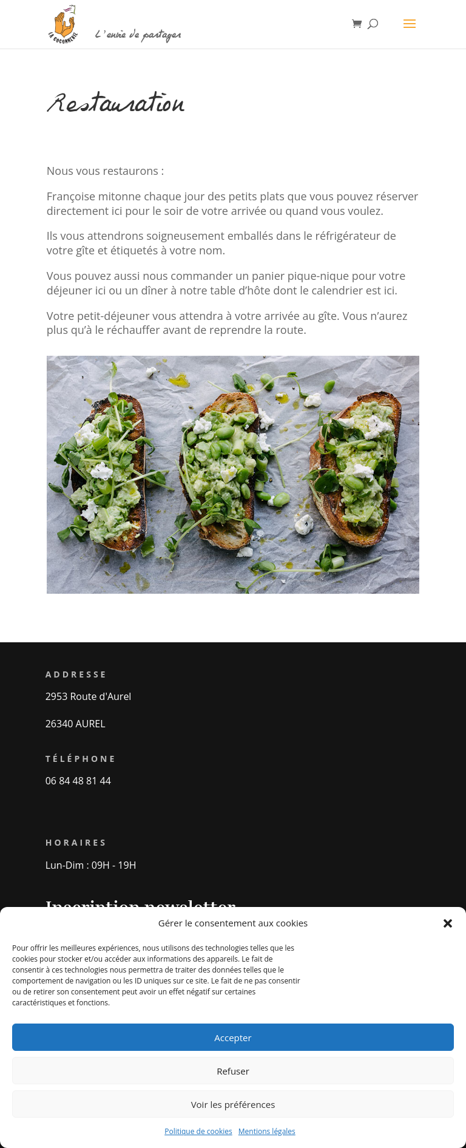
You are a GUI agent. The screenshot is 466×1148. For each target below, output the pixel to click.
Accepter (232, 1037)
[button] (448, 923)
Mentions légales (266, 1131)
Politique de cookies (198, 1131)
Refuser (233, 1071)
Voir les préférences (233, 1104)
